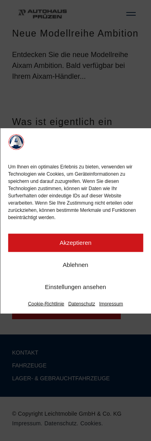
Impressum (111, 305)
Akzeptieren (75, 243)
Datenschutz (81, 305)
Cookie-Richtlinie (46, 305)
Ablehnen (75, 266)
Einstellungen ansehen (75, 288)
